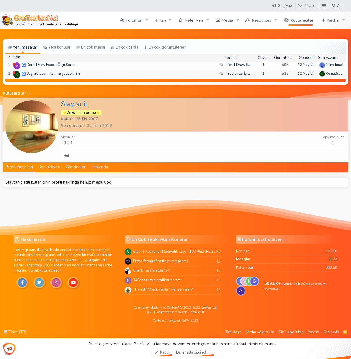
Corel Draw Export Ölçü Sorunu (51, 64)
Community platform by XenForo (175, 308)
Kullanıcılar (302, 20)
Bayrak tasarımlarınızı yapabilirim (53, 73)
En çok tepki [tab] (124, 47)
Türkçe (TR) (15, 332)
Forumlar (134, 20)
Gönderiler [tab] (76, 167)
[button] (147, 20)
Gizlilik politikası (291, 332)
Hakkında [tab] (99, 167)
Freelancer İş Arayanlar (244, 73)
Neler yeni (194, 20)
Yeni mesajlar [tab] (22, 47)
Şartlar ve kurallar (259, 332)
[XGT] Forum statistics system (175, 312)
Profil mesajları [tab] (19, 167)
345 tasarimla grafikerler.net (156, 280)
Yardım (333, 20)
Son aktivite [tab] (49, 167)
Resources (261, 20)
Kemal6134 (335, 73)
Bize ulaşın (233, 332)
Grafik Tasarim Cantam (151, 270)
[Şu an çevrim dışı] (13, 63)
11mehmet (334, 64)
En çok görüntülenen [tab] (165, 47)
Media (227, 20)
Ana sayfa (331, 332)
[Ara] (337, 5)
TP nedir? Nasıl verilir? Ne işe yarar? (163, 289)
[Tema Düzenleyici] (324, 5)
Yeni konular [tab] (56, 47)
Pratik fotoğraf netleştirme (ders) (160, 261)
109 (68, 143)
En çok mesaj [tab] (90, 47)
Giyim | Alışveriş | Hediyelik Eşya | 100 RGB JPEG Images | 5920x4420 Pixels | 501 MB (174, 251)
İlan (162, 20)
